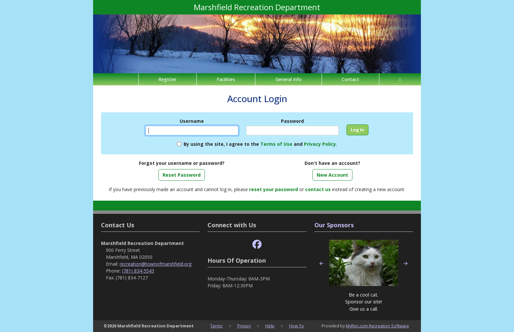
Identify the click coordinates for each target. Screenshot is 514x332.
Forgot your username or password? (182, 163)
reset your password (273, 189)
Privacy (244, 326)
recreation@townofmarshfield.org (155, 264)
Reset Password (182, 175)
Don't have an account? (332, 163)
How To (296, 326)
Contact (350, 79)
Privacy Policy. (320, 144)
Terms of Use (276, 144)
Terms (216, 326)
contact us (318, 189)
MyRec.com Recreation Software (377, 326)
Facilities (226, 79)
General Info (288, 79)
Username (192, 121)
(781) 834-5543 (138, 271)
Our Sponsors (334, 225)
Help (269, 326)
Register (167, 79)
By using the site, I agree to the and (260, 144)
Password (292, 121)
